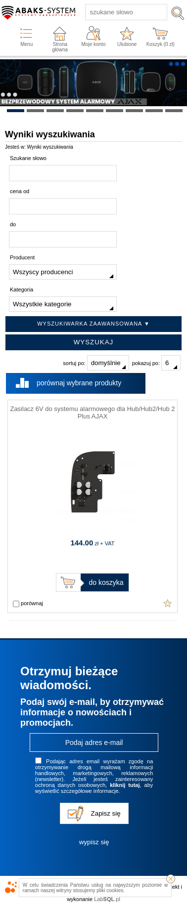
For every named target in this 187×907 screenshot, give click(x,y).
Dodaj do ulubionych (167, 603)
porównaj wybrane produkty (79, 383)
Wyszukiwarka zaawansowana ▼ (93, 324)
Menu (26, 44)
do (13, 224)
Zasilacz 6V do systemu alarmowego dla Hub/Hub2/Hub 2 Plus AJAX (92, 412)
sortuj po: (96, 363)
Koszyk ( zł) (160, 44)
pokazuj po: (156, 363)
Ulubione (127, 44)
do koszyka (106, 582)
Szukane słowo (28, 158)
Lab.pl (107, 899)
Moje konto (94, 44)
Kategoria (21, 289)
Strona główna (60, 46)
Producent (22, 257)
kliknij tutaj (125, 785)
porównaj (28, 603)
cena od (19, 191)
